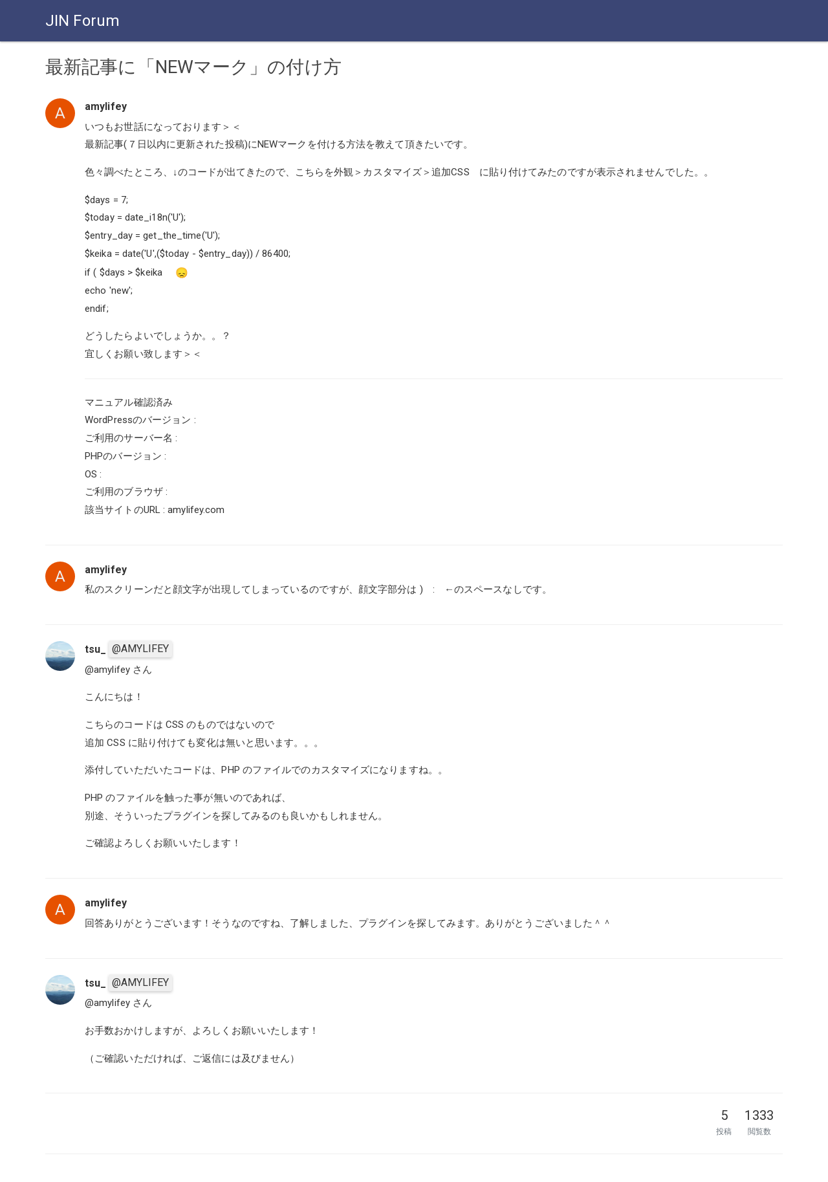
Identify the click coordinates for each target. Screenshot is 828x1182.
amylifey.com (196, 510)
